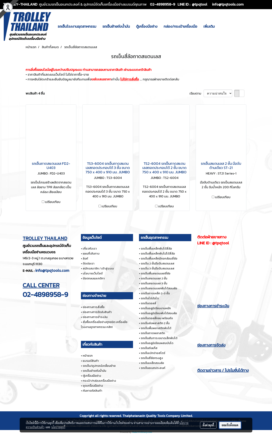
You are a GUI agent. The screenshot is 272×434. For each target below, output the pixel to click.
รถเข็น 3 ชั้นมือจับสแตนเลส (157, 268)
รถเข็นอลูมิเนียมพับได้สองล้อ (159, 313)
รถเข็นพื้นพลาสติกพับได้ (156, 328)
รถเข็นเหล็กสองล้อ (152, 363)
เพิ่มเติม (209, 26)
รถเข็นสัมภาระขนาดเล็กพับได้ (159, 338)
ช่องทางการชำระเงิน (95, 317)
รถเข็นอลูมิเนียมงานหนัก (156, 308)
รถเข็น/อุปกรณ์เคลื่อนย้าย (99, 365)
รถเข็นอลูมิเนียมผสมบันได (157, 343)
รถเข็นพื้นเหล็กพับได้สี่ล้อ (156, 248)
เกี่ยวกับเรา (90, 248)
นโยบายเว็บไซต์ (93, 273)
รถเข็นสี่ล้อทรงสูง (152, 358)
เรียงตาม (196, 93)
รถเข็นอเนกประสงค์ (153, 368)
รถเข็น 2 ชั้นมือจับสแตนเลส (157, 263)
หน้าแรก (88, 355)
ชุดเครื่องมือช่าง (93, 385)
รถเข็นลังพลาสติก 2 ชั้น (155, 323)
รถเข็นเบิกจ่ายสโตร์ (153, 353)
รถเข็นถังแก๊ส (149, 348)
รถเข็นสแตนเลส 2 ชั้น (154, 278)
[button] (221, 26)
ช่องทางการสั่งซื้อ (94, 307)
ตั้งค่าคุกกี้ (208, 425)
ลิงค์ (85, 258)
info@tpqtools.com (52, 270)
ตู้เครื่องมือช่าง (146, 26)
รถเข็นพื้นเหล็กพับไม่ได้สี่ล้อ (158, 253)
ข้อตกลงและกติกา (94, 278)
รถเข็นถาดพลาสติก (153, 333)
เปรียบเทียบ (52, 201)
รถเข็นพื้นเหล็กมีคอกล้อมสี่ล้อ (159, 258)
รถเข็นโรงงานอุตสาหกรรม (77, 26)
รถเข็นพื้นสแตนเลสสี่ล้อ (155, 273)
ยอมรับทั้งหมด (230, 425)
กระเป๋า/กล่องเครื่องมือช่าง (99, 380)
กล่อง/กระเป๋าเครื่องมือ (180, 26)
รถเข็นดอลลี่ (148, 303)
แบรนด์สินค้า (91, 360)
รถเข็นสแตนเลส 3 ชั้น (154, 283)
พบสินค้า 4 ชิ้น (35, 93)
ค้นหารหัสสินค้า (92, 390)
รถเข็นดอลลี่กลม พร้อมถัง (157, 318)
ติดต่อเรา (88, 263)
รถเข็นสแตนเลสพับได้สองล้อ (159, 288)
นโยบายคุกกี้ (58, 427)
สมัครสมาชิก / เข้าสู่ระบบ (98, 268)
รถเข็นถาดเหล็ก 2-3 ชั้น (155, 293)
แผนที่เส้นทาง (91, 253)
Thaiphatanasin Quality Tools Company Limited (157, 415)
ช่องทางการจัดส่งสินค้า (97, 312)
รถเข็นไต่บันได (150, 298)
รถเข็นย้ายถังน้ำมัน (116, 26)
